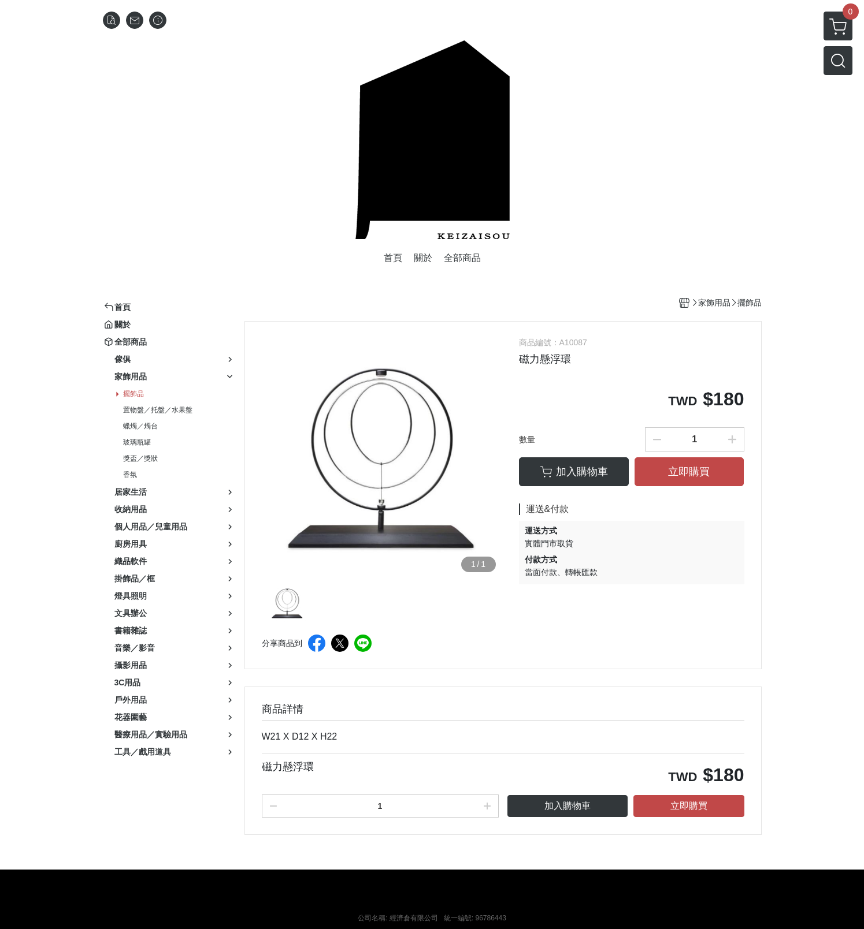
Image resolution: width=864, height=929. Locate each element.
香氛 (130, 475)
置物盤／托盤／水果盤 (157, 410)
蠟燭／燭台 (140, 426)
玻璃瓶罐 (137, 442)
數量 (527, 439)
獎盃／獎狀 (140, 458)
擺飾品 (133, 394)
